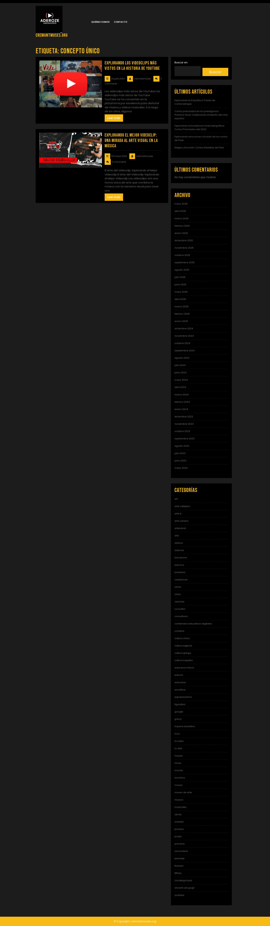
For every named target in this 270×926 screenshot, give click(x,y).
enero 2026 (181, 233)
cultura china (182, 638)
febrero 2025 (182, 314)
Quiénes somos (100, 21)
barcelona (181, 557)
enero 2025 (181, 321)
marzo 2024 (182, 394)
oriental (179, 821)
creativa (179, 631)
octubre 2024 (182, 343)
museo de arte (183, 792)
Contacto (120, 21)
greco (178, 719)
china (178, 587)
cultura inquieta (184, 660)
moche (179, 770)
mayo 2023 (181, 468)
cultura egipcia (183, 645)
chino (178, 594)
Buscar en (181, 62)
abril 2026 (180, 211)
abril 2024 (180, 387)
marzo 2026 (181, 218)
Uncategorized (183, 880)
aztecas (179, 550)
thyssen (179, 865)
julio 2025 (180, 277)
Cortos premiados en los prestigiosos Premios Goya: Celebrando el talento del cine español (201, 115)
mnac (178, 763)
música (179, 799)
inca (177, 733)
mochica (180, 777)
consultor (180, 609)
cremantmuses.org (52, 35)
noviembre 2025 (184, 247)
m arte (178, 748)
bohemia (180, 572)
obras (178, 814)
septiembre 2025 (185, 262)
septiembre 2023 (185, 438)
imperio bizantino (185, 726)
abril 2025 (180, 299)
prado (178, 836)
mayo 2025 (181, 292)
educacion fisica (184, 667)
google (179, 711)
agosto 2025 (182, 270)
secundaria (181, 851)
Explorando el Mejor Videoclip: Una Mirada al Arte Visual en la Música (131, 140)
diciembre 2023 (184, 416)
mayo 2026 (181, 203)
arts (177, 535)
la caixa (179, 741)
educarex (180, 682)
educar (179, 675)
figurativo (180, 704)
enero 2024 (181, 409)
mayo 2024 (181, 380)
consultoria (181, 616)
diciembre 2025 (184, 240)
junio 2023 (180, 460)
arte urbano (181, 521)
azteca (179, 543)
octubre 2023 (182, 431)
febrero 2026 (182, 225)
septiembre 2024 (185, 350)
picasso (179, 829)
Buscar (215, 71)
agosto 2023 (182, 446)
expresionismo (183, 697)
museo (179, 785)
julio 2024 (180, 365)
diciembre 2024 (184, 328)
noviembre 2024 (184, 336)
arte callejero (182, 506)
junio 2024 (181, 372)
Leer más (113, 118)
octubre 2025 (182, 255)
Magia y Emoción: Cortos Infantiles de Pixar (199, 147)
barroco (179, 565)
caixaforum (181, 579)
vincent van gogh (185, 887)
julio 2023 (180, 453)
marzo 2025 (181, 306)
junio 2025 (180, 284)
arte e (178, 513)
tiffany (178, 873)
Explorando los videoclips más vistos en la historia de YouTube (132, 65)
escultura (180, 689)
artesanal (180, 528)
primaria (180, 843)
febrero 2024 (182, 402)
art (176, 499)
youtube (179, 895)
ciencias (179, 601)
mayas (179, 755)
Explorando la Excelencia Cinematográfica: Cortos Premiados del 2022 (200, 127)
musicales (181, 807)
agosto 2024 (182, 358)
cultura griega (183, 653)
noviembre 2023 (184, 424)
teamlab (180, 858)
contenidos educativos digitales (193, 623)
